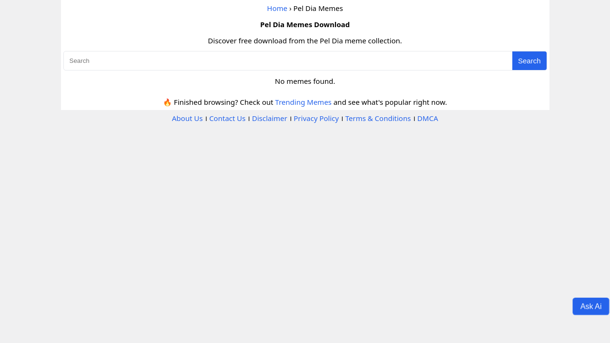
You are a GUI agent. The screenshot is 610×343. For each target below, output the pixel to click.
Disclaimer (269, 118)
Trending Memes (303, 102)
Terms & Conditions (378, 118)
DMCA (427, 118)
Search (529, 61)
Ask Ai (591, 306)
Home (277, 8)
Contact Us (227, 118)
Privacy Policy (316, 118)
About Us (187, 118)
